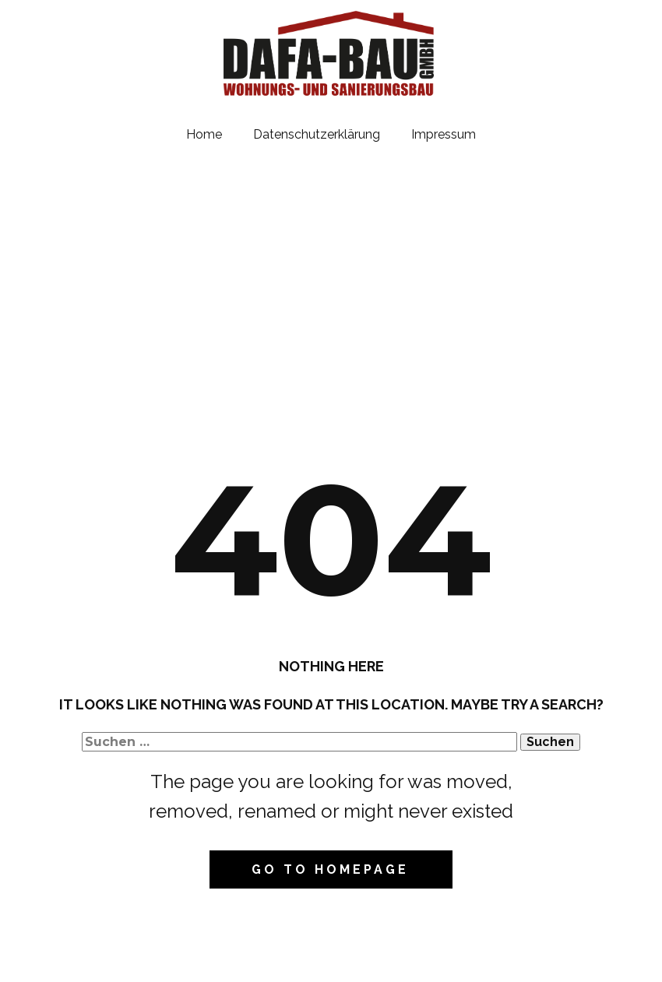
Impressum (443, 134)
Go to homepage (330, 869)
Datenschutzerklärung (316, 134)
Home (204, 134)
